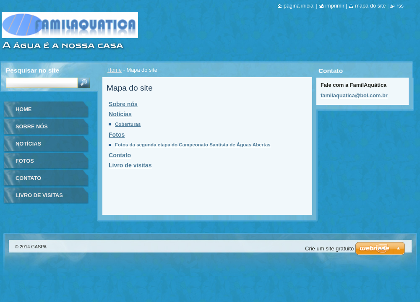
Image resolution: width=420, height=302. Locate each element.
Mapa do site (370, 6)
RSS (400, 6)
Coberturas (128, 124)
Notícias (120, 114)
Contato (120, 155)
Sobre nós (123, 104)
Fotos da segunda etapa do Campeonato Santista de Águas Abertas (193, 144)
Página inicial (299, 6)
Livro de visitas (130, 165)
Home (114, 70)
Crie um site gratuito (329, 248)
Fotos (117, 134)
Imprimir (334, 6)
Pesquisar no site (32, 70)
